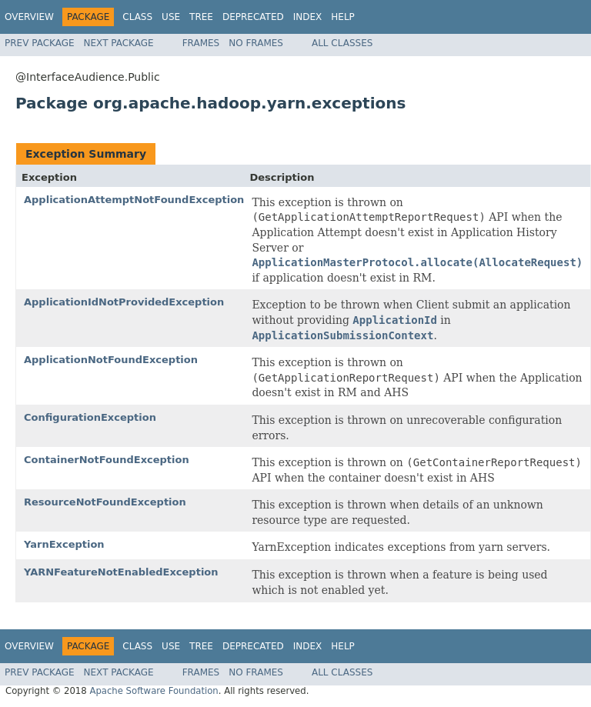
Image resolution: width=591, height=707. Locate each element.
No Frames (256, 43)
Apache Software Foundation (153, 690)
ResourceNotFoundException (105, 502)
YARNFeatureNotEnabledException (121, 572)
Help (343, 17)
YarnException (64, 544)
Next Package (119, 43)
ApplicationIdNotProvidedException (124, 302)
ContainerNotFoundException (106, 459)
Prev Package (40, 43)
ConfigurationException (90, 417)
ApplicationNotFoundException (111, 359)
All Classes (342, 43)
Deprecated (253, 17)
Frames (201, 43)
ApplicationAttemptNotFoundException (134, 199)
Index (307, 17)
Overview (29, 17)
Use (171, 17)
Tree (201, 17)
